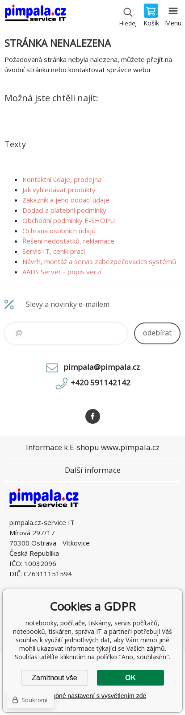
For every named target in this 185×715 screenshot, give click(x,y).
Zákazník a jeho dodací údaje (65, 199)
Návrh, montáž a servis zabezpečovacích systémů (99, 261)
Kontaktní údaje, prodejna (61, 179)
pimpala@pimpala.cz (101, 367)
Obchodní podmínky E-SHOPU (68, 220)
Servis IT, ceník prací (53, 251)
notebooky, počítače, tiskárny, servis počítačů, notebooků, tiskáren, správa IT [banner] (35, 15)
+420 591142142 (100, 382)
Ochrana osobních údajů (59, 230)
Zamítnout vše (54, 678)
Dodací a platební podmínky (64, 210)
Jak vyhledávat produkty (59, 189)
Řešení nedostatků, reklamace (68, 240)
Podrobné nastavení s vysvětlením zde (92, 695)
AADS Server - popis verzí (61, 271)
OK (130, 678)
